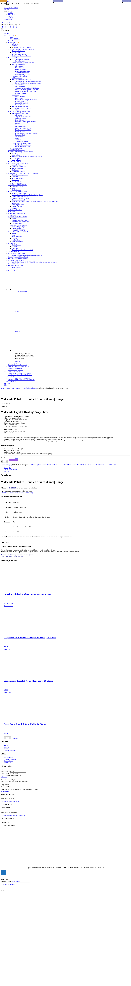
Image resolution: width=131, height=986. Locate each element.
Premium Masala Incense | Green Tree (26, 133)
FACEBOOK (12, 488)
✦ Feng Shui (11, 215)
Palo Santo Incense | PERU (23, 130)
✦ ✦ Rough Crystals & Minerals (21, 108)
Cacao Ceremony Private (15, 370)
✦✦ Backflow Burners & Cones (21, 143)
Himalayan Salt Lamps (18, 51)
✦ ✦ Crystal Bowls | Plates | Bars (21, 79)
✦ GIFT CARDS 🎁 (10, 35)
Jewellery (14, 233)
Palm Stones (19, 98)
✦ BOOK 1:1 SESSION (11, 363)
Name (2, 770)
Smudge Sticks (16, 155)
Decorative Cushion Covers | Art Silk (22, 250)
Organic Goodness (20, 126)
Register (10, 13)
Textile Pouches (16, 245)
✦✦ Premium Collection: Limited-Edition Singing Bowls (25, 255)
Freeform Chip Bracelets (22, 71)
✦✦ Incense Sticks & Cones (20, 113)
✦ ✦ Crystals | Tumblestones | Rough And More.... (26, 83)
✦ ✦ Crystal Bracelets (18, 64)
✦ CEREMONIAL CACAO (16, 150)
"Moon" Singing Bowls (18, 200)
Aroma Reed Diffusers (18, 171)
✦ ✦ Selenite (15, 110)
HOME (6, 34)
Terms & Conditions (10, 759)
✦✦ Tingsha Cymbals (14, 267)
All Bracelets (19, 66)
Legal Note (7, 762)
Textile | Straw (12, 243)
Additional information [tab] (11, 469)
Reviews (6, 749)
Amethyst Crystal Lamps (19, 54)
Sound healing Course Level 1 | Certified (20, 373)
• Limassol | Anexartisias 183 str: (10, 801)
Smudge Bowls (16, 160)
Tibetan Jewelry (16, 228)
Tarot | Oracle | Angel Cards (20, 175)
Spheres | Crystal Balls (21, 103)
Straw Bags (15, 248)
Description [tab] (7, 468)
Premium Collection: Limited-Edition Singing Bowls (27, 195)
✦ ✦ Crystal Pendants (18, 61)
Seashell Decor (16, 240)
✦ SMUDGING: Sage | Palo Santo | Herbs (20, 151)
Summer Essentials (17, 241)
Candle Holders (16, 190)
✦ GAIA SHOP (9, 37)
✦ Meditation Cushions (15, 210)
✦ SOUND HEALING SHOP (13, 251)
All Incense (18, 115)
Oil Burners (15, 170)
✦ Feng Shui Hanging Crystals (17, 213)
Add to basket (13, 460)
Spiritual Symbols (17, 223)
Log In (10, 16)
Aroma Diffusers (16, 165)
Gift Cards (15, 44)
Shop (7, 388)
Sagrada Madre (19, 136)
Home (2, 388)
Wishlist (10, 18)
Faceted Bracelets (20, 69)
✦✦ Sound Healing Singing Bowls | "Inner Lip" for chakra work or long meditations (32, 262)
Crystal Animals (20, 96)
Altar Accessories (17, 183)
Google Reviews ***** (11, 8)
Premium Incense (20, 131)
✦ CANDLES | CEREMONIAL (17, 185)
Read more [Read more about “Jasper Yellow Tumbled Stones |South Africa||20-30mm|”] (7, 649)
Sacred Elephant (20, 135)
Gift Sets (14, 46)
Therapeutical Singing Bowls (20, 198)
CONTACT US (8, 383)
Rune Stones (15, 180)
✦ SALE (10, 40)
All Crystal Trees (20, 86)
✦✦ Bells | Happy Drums (15, 265)
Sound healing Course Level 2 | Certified (20, 375)
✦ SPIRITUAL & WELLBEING (17, 217)
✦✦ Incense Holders (18, 148)
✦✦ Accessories (13, 264)
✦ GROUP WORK (10, 376)
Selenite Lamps (16, 52)
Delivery (6, 9)
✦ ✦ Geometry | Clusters (19, 93)
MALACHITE (112, 465)
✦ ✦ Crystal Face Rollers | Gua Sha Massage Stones (27, 81)
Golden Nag (18, 125)
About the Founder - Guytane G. (17, 365)
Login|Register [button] (8, 11)
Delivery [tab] (6, 471)
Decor (13, 235)
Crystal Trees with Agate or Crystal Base (27, 89)
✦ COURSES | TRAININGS (12, 371)
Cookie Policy (8, 761)
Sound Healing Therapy (15, 368)
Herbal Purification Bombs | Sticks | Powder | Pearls (27, 156)
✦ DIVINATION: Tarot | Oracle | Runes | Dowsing (23, 173)
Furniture (14, 238)
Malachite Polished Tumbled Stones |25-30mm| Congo (18, 493)
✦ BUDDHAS (12, 208)
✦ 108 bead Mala (17, 78)
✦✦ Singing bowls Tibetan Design (18, 257)
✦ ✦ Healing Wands (18, 105)
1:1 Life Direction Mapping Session (18, 366)
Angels (14, 218)
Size (2, 458)
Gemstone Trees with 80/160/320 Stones (27, 88)
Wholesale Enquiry (10, 750)
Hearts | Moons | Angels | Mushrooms (26, 100)
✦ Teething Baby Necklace (19, 76)
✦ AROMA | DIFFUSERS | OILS (18, 163)
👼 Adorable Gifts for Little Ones (21, 47)
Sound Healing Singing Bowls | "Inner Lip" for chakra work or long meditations (35, 201)
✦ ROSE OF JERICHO (15, 161)
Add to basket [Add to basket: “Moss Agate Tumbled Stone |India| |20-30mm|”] (15, 738)
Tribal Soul (18, 140)
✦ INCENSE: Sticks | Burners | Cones (19, 111)
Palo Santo (15, 153)
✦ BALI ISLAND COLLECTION (18, 232)
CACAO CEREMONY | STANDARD (19, 378)
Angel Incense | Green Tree (23, 117)
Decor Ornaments (17, 236)
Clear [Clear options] (16, 458)
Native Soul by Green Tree (23, 128)
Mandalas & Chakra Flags (19, 220)
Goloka (17, 123)
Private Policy (8, 757)
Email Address (5, 773)
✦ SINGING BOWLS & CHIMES (18, 191)
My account (11, 14)
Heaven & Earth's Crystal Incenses (25, 121)
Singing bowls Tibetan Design (20, 196)
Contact (6, 745)
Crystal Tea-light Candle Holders (21, 56)
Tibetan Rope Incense (21, 141)
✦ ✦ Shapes (15, 95)
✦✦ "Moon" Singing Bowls (16, 260)
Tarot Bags (15, 176)
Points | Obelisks (20, 101)
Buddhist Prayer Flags (18, 227)
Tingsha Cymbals (17, 206)
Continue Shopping (6, 465)
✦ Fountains (11, 211)
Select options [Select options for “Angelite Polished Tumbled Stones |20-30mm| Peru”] (8, 606)
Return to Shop (15, 881)
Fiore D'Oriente (19, 120)
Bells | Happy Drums (18, 204)
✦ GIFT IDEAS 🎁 (14, 42)
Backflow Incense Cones (22, 146)
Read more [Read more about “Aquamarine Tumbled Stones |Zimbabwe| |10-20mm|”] (7, 692)
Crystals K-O (103, 465)
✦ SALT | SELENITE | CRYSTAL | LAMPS (21, 49)
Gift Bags (14, 246)
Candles (14, 188)
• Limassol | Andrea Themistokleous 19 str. (13, 815)
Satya (17, 138)
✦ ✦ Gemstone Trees (18, 85)
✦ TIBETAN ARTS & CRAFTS (17, 225)
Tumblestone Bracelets (22, 72)
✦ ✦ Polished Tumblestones (20, 106)
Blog (5, 385)
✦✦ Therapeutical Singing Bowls (18, 258)
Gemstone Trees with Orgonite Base (25, 91)
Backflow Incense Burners (23, 145)
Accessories (15, 203)
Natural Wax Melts (17, 168)
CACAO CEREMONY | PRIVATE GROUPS (21, 380)
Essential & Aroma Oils (18, 166)
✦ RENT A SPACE (10, 381)
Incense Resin (16, 158)
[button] (5, 5)
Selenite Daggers (17, 181)
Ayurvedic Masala (20, 118)
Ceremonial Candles (17, 186)
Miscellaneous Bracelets (22, 74)
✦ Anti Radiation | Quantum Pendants (23, 63)
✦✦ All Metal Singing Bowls (16, 253)
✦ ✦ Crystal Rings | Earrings (20, 59)
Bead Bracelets (19, 68)
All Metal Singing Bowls (19, 193)
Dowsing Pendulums (18, 178)
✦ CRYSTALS (12, 57)
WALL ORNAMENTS (18, 230)
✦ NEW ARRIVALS (14, 39)
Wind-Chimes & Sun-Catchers (20, 221)
